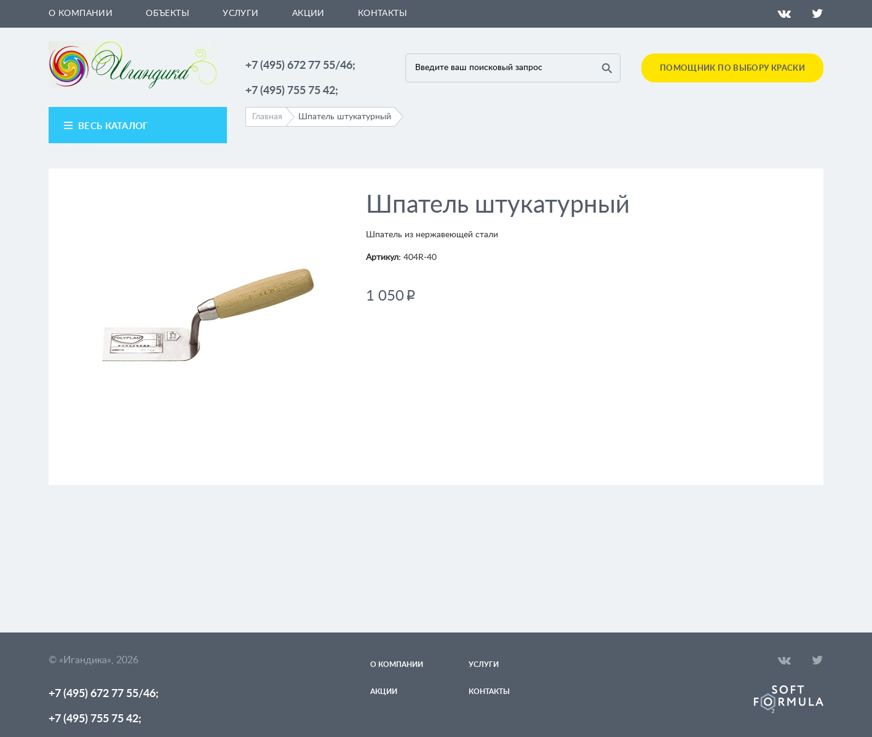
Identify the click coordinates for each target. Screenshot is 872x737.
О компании (81, 13)
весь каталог (113, 126)
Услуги (241, 13)
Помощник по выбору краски (732, 69)
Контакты (382, 13)
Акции (308, 13)
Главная (267, 116)
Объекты (167, 13)
